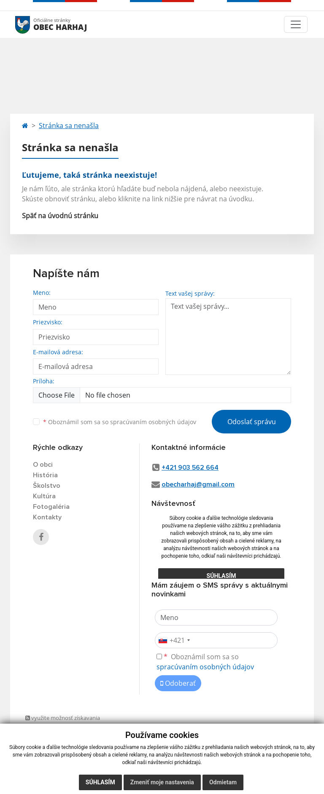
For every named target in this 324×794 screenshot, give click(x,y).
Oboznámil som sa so (119, 422)
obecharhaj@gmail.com (198, 484)
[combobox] (173, 640)
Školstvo (46, 485)
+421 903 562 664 (190, 467)
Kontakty (47, 517)
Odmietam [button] (223, 782)
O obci (43, 464)
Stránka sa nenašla (69, 125)
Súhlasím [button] (100, 782)
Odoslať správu (251, 421)
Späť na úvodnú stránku (60, 215)
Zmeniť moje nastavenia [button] (162, 782)
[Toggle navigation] (296, 24)
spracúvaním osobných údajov (153, 422)
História (45, 475)
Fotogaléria (51, 506)
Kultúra (44, 496)
